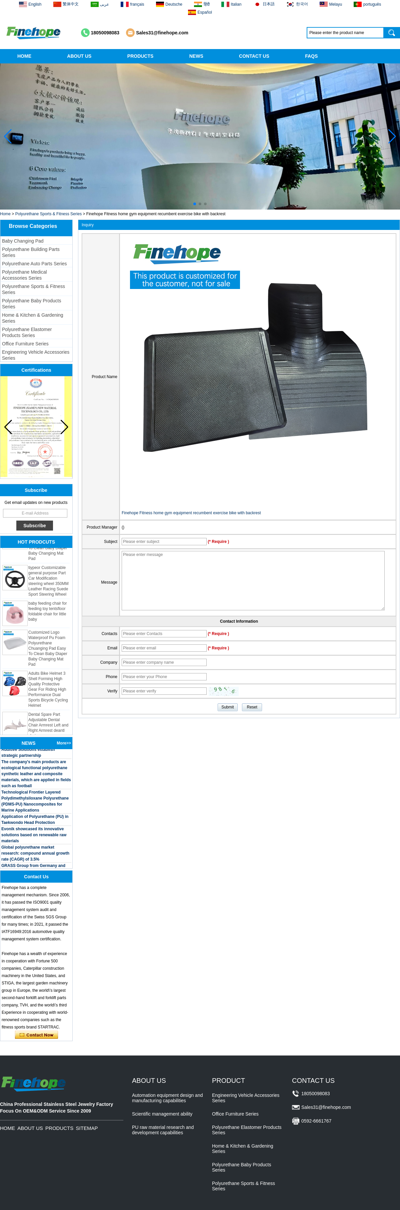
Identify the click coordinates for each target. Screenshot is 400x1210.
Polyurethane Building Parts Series (31, 252)
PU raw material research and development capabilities (163, 1130)
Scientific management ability (162, 1114)
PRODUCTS (140, 56)
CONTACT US (254, 56)
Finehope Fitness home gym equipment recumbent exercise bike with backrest (191, 513)
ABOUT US (79, 56)
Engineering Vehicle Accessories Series (35, 355)
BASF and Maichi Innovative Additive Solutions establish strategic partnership (28, 750)
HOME (24, 56)
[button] (194, 204)
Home (5, 214)
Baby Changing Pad (23, 241)
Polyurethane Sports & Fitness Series (48, 214)
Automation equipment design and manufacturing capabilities (167, 1098)
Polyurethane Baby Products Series (31, 303)
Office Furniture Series (25, 343)
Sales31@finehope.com (162, 32)
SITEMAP (87, 1128)
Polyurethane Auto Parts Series (34, 263)
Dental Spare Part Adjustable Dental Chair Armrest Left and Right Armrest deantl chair (48, 726)
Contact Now (36, 1035)
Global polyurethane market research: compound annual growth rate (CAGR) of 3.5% (35, 854)
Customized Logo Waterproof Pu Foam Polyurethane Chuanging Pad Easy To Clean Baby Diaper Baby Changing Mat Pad (47, 649)
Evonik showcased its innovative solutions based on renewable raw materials (33, 836)
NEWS (196, 56)
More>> (64, 743)
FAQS (311, 56)
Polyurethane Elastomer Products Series (27, 332)
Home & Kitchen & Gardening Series (32, 318)
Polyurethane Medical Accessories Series (24, 275)
